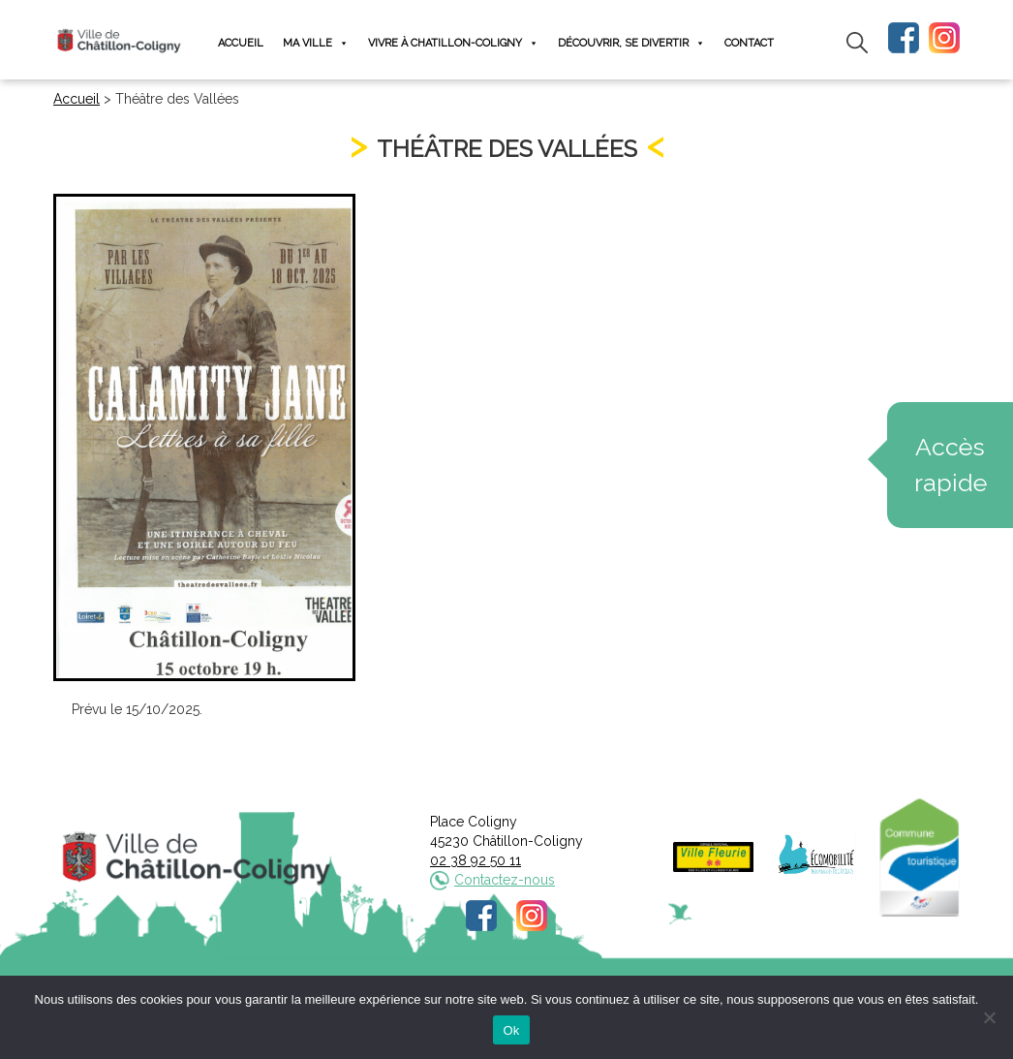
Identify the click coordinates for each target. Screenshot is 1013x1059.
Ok (511, 1030)
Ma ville (316, 43)
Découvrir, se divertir (631, 43)
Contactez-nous (504, 880)
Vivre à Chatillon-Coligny (453, 43)
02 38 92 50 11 (475, 860)
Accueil (240, 43)
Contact (749, 43)
